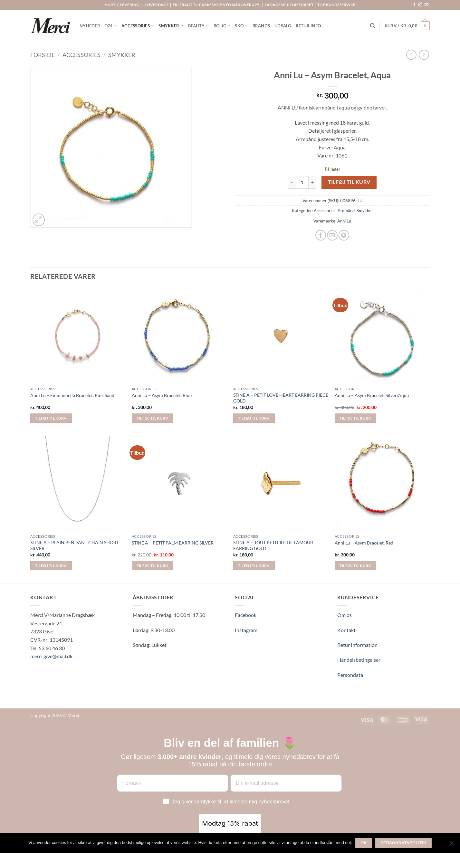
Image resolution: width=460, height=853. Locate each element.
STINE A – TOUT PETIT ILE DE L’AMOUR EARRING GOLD (273, 545)
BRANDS (261, 25)
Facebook (245, 615)
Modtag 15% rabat (230, 823)
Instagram (246, 630)
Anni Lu (344, 220)
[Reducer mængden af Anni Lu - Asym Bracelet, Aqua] (292, 182)
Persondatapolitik (403, 843)
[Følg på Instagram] (420, 5)
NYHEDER (90, 25)
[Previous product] (424, 55)
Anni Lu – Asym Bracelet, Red (364, 542)
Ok (363, 843)
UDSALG (282, 25)
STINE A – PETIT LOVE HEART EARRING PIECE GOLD (280, 398)
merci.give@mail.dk (51, 656)
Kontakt (346, 630)
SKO (241, 26)
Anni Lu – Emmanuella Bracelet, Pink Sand (72, 395)
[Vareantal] (302, 182)
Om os (344, 615)
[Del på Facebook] (320, 235)
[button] (407, 26)
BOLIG (222, 26)
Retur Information (357, 645)
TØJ (111, 26)
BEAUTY (198, 26)
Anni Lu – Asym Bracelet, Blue (162, 395)
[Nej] (451, 845)
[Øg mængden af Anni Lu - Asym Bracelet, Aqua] (312, 182)
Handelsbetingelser (358, 660)
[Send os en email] (426, 5)
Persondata (350, 675)
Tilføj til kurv (349, 182)
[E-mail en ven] (332, 235)
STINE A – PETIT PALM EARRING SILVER (173, 542)
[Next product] (411, 55)
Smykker (121, 54)
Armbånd (346, 210)
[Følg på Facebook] (414, 5)
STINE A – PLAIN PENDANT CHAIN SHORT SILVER (74, 545)
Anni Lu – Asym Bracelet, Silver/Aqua (372, 395)
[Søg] (372, 26)
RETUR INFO (308, 25)
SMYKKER (170, 26)
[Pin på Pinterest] (344, 235)
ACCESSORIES (137, 26)
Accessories (81, 54)
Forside (42, 54)
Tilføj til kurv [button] (51, 418)
